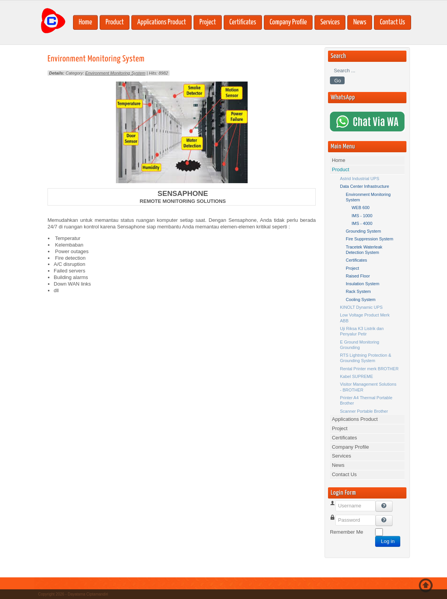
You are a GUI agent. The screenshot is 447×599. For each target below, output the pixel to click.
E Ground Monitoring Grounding (359, 345)
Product (114, 22)
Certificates (242, 22)
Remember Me (346, 532)
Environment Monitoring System (96, 58)
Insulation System (362, 283)
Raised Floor (358, 276)
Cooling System (361, 299)
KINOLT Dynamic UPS (361, 307)
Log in (387, 541)
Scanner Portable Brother (364, 411)
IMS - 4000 (362, 223)
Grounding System (363, 231)
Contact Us (392, 22)
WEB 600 (360, 207)
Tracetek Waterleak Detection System (364, 250)
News (359, 22)
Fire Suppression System (369, 239)
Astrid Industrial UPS (359, 178)
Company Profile (288, 22)
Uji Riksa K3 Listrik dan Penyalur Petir (362, 331)
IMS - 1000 (362, 215)
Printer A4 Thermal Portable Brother (366, 400)
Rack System (358, 291)
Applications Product (161, 22)
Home (85, 22)
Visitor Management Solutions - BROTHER (368, 387)
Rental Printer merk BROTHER (369, 368)
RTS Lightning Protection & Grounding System (365, 358)
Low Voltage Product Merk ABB (364, 318)
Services (330, 22)
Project (207, 22)
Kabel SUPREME (356, 376)
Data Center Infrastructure (364, 186)
